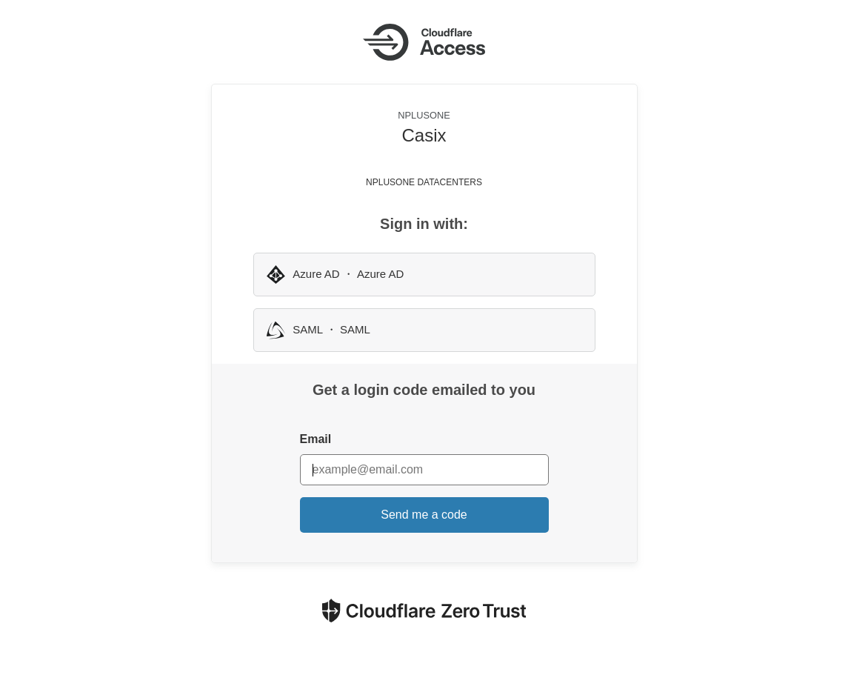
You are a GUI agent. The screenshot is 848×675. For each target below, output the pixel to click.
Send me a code (424, 514)
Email (316, 439)
